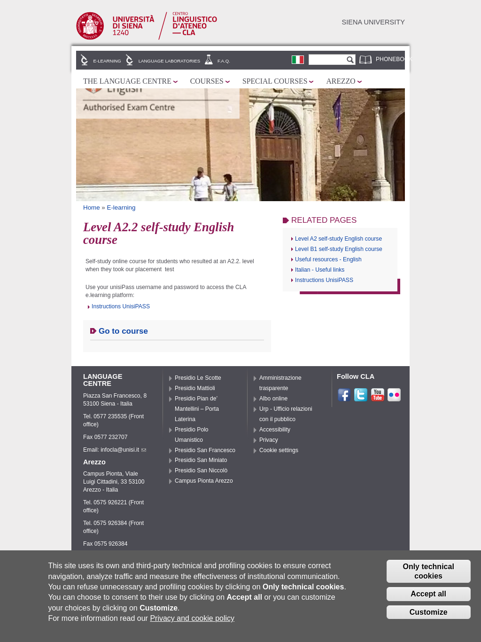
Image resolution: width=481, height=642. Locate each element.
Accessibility (274, 429)
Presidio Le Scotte (198, 378)
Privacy (268, 440)
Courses (207, 81)
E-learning (107, 60)
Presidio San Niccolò (201, 470)
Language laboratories (169, 60)
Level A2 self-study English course (338, 238)
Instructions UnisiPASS (121, 306)
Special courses (275, 81)
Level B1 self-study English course (338, 249)
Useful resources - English (328, 259)
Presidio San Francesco (205, 450)
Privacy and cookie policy (192, 618)
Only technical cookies (428, 571)
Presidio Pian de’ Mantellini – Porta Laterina (197, 409)
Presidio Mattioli (195, 388)
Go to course (123, 331)
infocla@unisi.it (123, 449)
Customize (429, 612)
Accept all (428, 594)
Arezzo (340, 81)
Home (91, 207)
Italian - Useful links (319, 269)
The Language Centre (127, 81)
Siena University (373, 22)
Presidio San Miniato (201, 460)
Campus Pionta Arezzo (204, 481)
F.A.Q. (223, 60)
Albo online (273, 398)
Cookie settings (278, 450)
